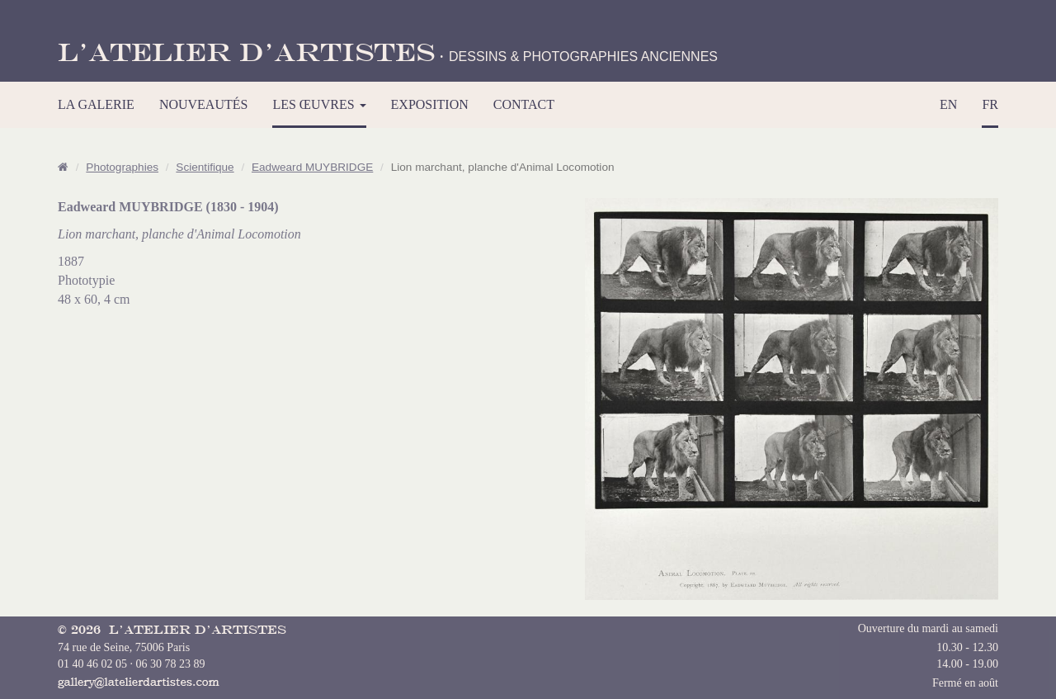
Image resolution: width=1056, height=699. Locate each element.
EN (948, 104)
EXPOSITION (430, 104)
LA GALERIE (96, 104)
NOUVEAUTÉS (203, 104)
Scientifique (204, 167)
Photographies (122, 167)
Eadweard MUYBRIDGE (312, 167)
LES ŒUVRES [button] (318, 104)
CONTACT (523, 104)
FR (990, 104)
